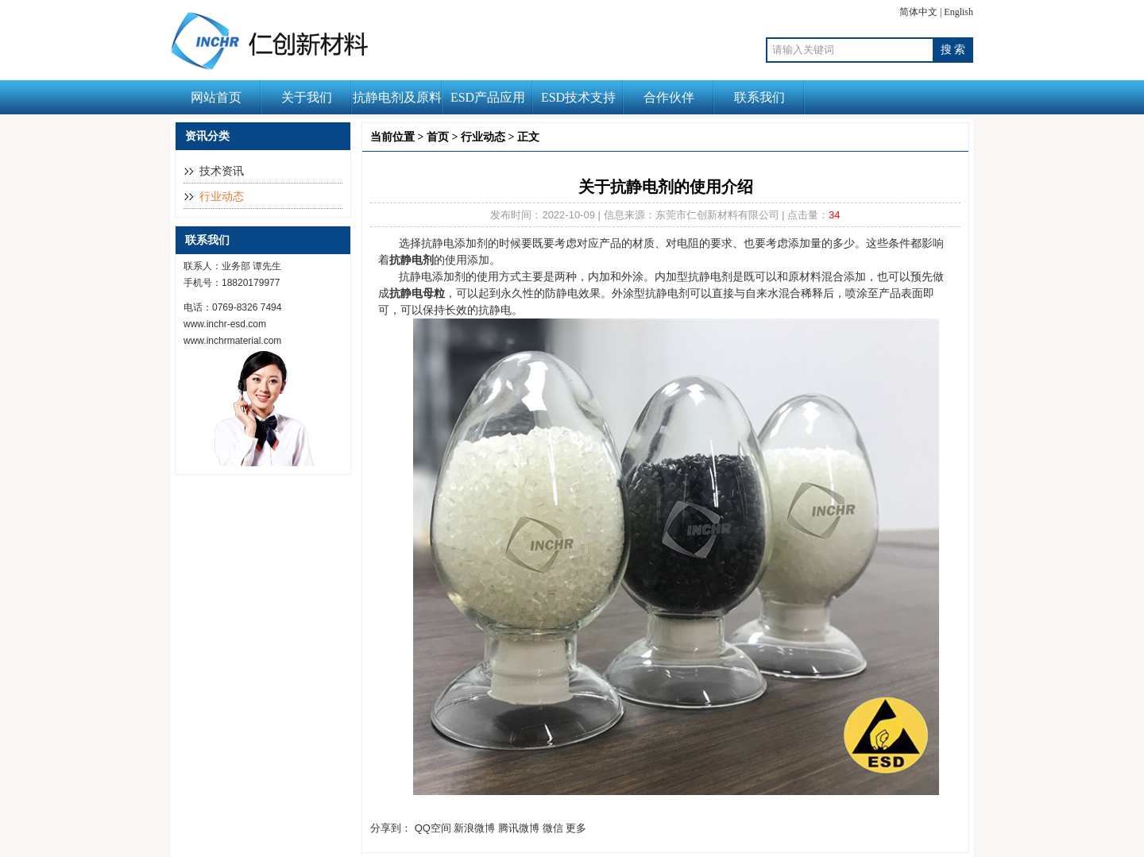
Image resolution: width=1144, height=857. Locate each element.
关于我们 (306, 97)
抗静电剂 (411, 259)
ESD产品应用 (487, 97)
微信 (553, 828)
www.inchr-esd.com (225, 324)
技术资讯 (221, 171)
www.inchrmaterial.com (232, 340)
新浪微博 (474, 828)
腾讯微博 (518, 828)
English (958, 11)
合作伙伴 (669, 97)
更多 (576, 828)
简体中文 (918, 11)
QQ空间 (433, 828)
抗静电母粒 (417, 293)
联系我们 (759, 97)
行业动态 (221, 197)
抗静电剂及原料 (397, 97)
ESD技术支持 (578, 97)
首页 (438, 137)
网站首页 (216, 97)
